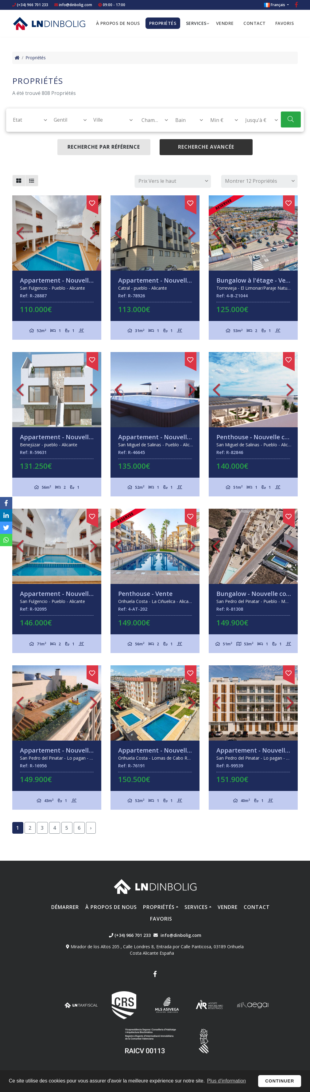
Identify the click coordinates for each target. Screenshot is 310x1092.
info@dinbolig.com (75, 4)
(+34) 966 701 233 (30, 4)
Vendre (225, 23)
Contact (254, 23)
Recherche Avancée (206, 146)
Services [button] (196, 23)
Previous (20, 233)
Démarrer (65, 907)
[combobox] (26, 120)
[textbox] (27, 120)
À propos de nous (118, 23)
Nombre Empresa (49, 23)
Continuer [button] (279, 1080)
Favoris (284, 23)
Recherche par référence (104, 146)
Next (93, 233)
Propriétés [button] (162, 23)
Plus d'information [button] (226, 1080)
